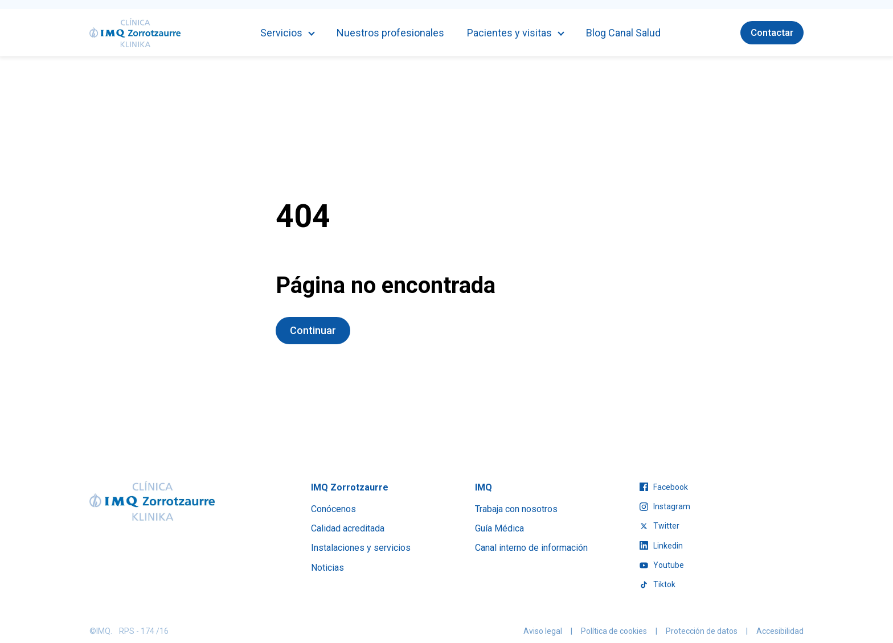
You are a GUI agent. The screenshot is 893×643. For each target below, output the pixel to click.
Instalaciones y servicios (361, 547)
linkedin (661, 545)
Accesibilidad (780, 631)
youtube (662, 565)
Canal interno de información (531, 547)
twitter (659, 525)
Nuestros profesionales (390, 33)
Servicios (281, 33)
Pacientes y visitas (509, 33)
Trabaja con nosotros (516, 509)
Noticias (327, 567)
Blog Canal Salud (623, 33)
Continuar (313, 330)
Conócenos (333, 509)
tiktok (657, 584)
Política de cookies (614, 631)
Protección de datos (702, 631)
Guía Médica (499, 528)
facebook (664, 487)
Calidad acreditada (347, 528)
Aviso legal (542, 631)
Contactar (772, 32)
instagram (665, 506)
